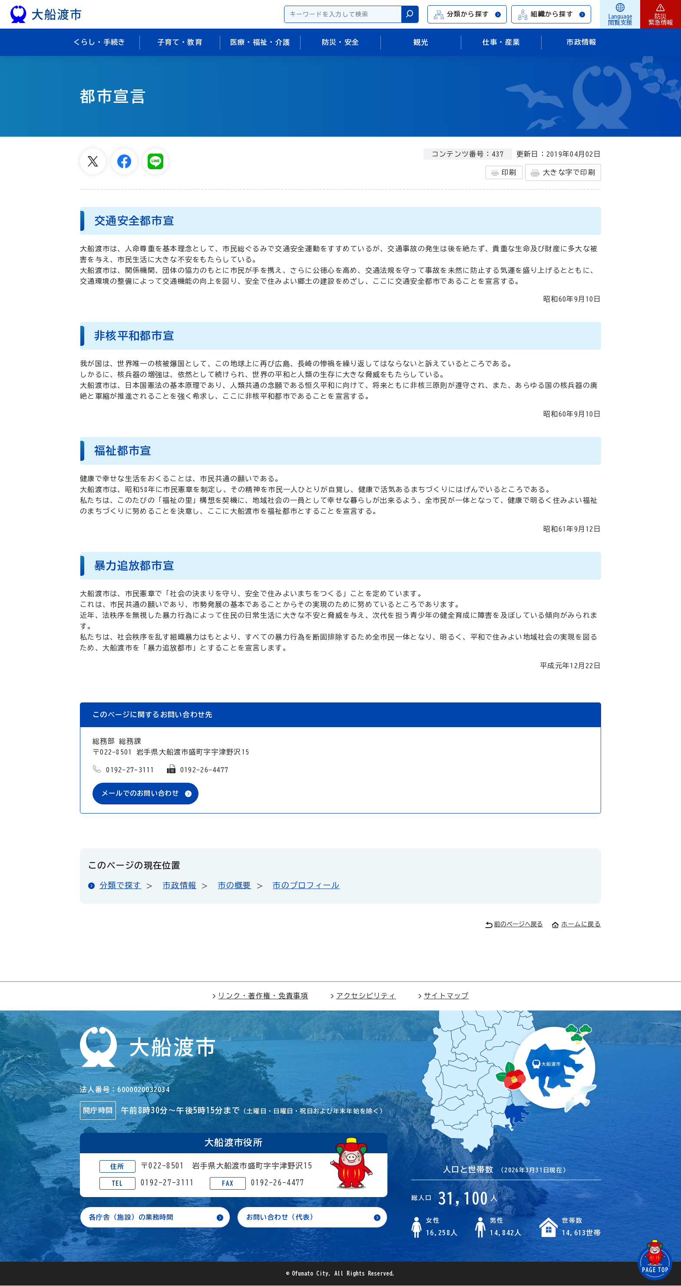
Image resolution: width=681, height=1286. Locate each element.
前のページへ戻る (514, 925)
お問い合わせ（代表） (283, 1217)
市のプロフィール (306, 885)
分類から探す (468, 15)
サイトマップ (443, 996)
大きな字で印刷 (563, 172)
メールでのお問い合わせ (143, 793)
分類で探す (120, 885)
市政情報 (179, 885)
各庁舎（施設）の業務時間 (134, 1217)
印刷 (504, 173)
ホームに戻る (576, 925)
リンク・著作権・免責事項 (260, 996)
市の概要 (234, 885)
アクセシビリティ (363, 996)
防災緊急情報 (660, 14)
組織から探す (551, 15)
